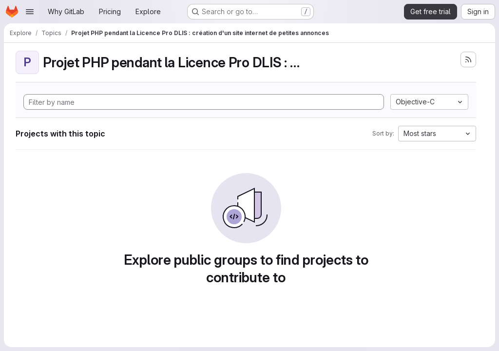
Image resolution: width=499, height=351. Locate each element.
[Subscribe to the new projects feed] (468, 59)
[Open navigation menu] (30, 12)
